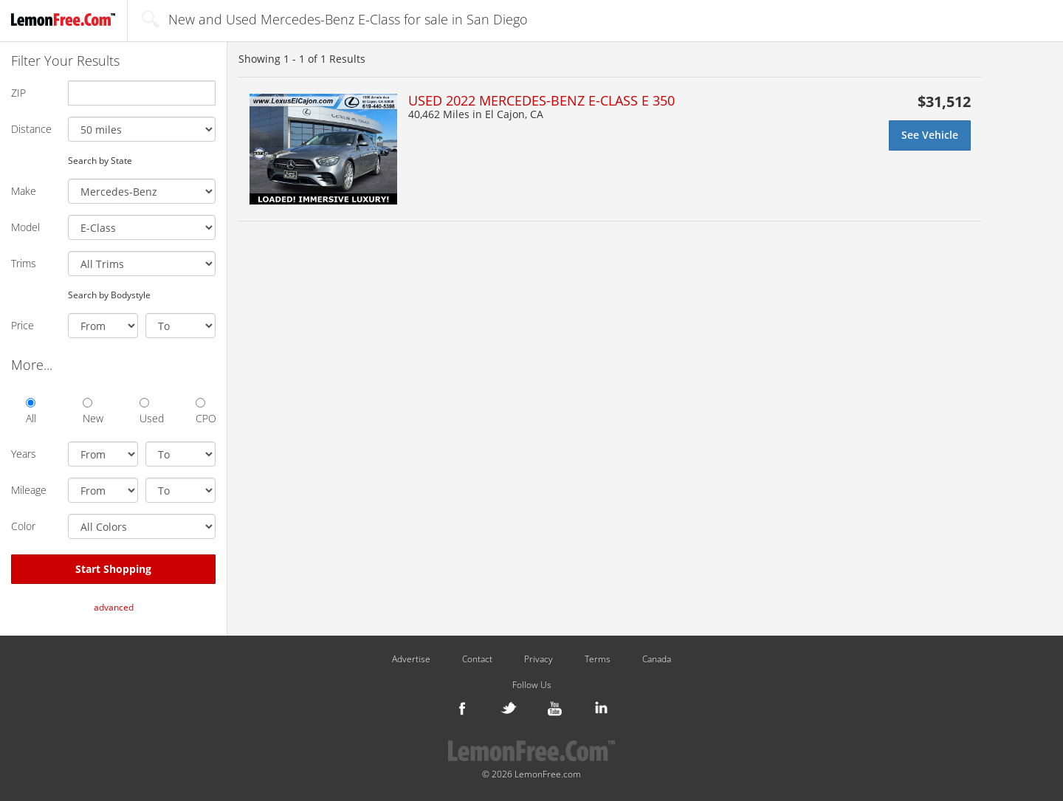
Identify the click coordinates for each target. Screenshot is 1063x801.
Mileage (29, 490)
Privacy (538, 659)
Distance (31, 129)
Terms (597, 659)
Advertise (411, 659)
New (93, 411)
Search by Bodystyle (109, 294)
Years (23, 454)
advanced (114, 607)
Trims (23, 263)
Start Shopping (113, 569)
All (31, 411)
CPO (206, 411)
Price (22, 325)
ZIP (18, 93)
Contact (477, 659)
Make (23, 191)
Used (149, 411)
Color (23, 526)
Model (25, 227)
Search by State (100, 160)
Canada (656, 659)
